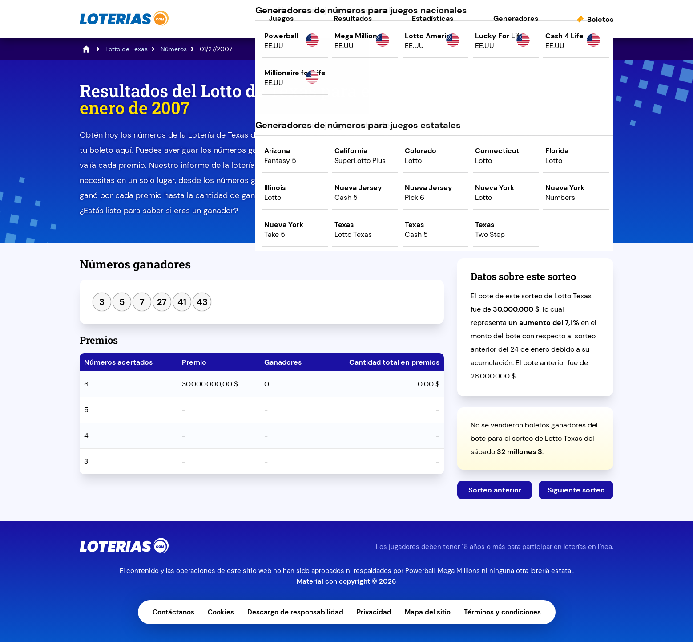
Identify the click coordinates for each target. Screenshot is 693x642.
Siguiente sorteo (576, 490)
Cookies (221, 612)
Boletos (600, 19)
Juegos (281, 18)
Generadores (515, 18)
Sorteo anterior (494, 490)
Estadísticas (432, 18)
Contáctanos (173, 612)
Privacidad (374, 612)
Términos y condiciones (502, 612)
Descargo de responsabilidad (295, 612)
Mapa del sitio (428, 612)
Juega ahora (535, 158)
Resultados (353, 18)
